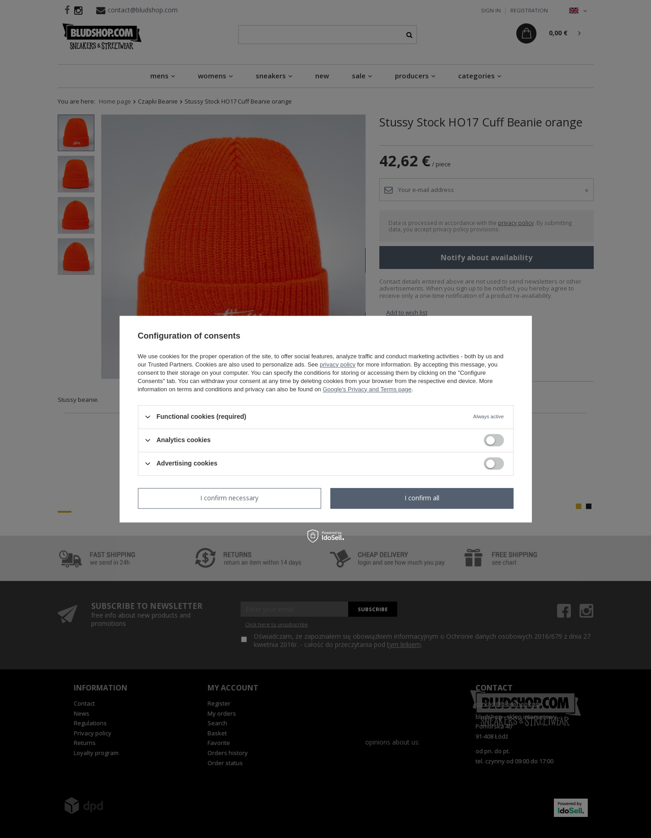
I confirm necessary (229, 497)
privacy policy (338, 364)
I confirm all (422, 497)
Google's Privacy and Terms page (367, 389)
